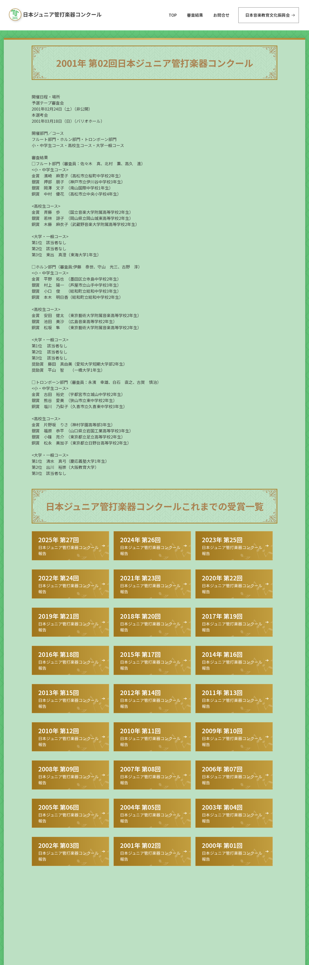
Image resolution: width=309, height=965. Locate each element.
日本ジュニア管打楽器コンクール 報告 (68, 545)
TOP (173, 15)
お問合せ (221, 15)
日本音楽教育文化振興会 (267, 15)
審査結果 (195, 15)
